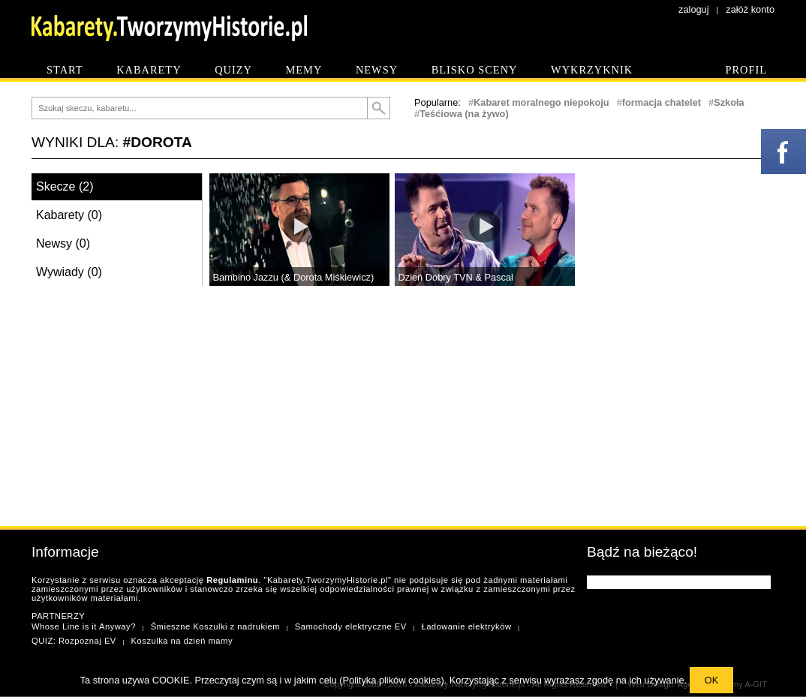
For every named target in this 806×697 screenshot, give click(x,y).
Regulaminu (232, 579)
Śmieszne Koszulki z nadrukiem (215, 626)
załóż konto (750, 9)
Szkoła (729, 102)
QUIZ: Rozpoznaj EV (74, 640)
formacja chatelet (661, 102)
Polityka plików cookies (392, 680)
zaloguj (693, 9)
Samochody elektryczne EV (351, 626)
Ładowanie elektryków (466, 626)
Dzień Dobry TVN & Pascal (455, 277)
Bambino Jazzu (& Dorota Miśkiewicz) (293, 277)
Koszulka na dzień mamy (182, 640)
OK (712, 680)
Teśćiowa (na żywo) (464, 113)
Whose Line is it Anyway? (84, 626)
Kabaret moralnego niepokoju (541, 102)
